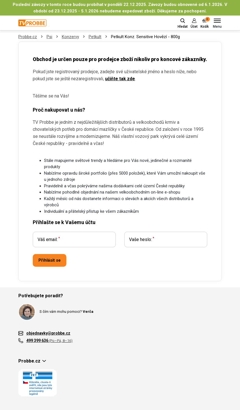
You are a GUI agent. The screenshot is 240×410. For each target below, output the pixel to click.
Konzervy (70, 36)
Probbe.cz (27, 36)
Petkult (95, 36)
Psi (49, 36)
